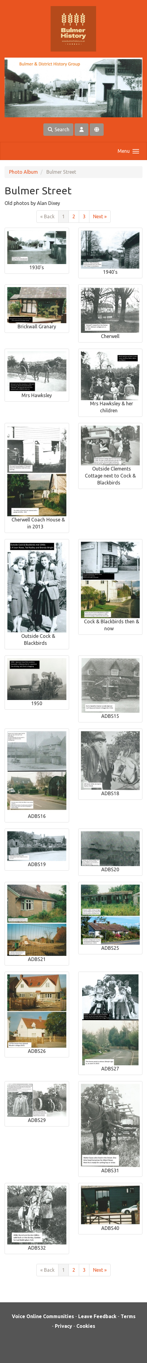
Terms (128, 1316)
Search (58, 129)
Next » (100, 216)
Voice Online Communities (43, 1316)
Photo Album (23, 172)
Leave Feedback (97, 1316)
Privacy (63, 1326)
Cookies (85, 1326)
